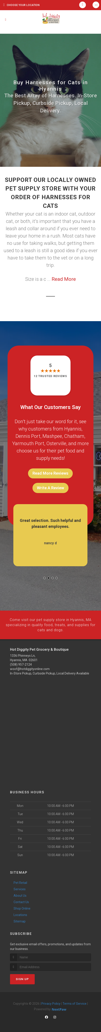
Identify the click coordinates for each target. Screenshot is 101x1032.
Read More (64, 279)
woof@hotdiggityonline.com (30, 668)
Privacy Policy (51, 1003)
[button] (44, 578)
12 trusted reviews (50, 376)
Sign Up (22, 978)
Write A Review (50, 488)
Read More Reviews (50, 473)
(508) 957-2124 (21, 664)
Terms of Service (75, 1003)
